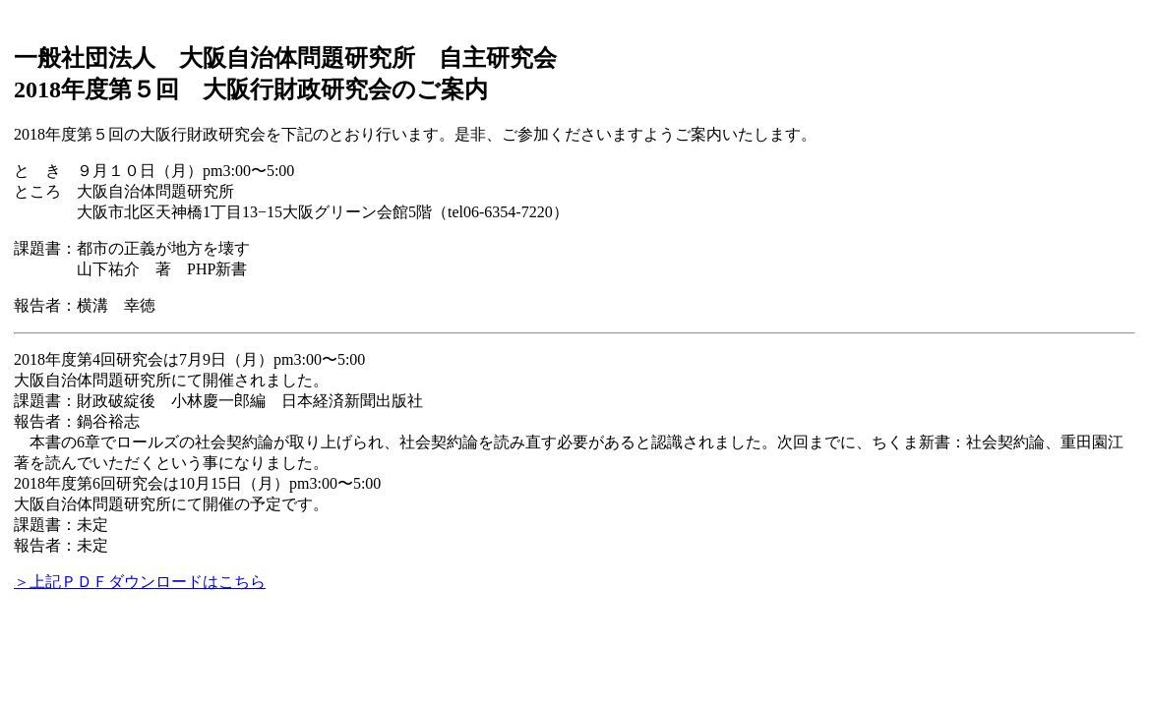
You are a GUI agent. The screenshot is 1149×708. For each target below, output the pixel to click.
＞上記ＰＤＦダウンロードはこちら (140, 581)
